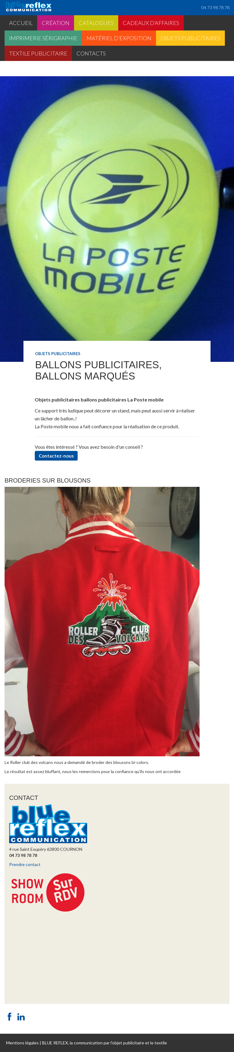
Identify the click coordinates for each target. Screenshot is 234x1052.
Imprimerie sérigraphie (43, 38)
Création (55, 23)
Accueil (21, 23)
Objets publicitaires (190, 38)
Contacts (91, 53)
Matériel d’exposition (119, 38)
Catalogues (96, 23)
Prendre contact (25, 864)
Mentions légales (22, 1042)
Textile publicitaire (38, 53)
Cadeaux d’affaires (151, 23)
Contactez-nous (56, 455)
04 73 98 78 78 (215, 7)
